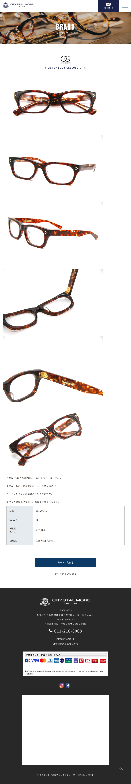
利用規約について (66, 638)
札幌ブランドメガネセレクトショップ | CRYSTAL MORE (67, 775)
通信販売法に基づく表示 (65, 643)
